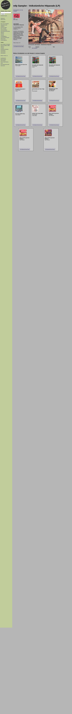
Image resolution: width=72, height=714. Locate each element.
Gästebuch (3, 18)
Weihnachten (3, 38)
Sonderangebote (4, 40)
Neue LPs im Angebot (5, 23)
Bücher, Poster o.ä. (4, 55)
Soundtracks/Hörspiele (5, 37)
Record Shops (3, 59)
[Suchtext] (6, 12)
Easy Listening (3, 28)
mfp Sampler (34, 48)
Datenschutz (3, 19)
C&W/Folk (2, 26)
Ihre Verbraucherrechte (5, 64)
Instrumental (3, 51)
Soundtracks (3, 50)
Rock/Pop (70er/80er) (4, 49)
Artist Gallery (3, 60)
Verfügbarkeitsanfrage (18, 46)
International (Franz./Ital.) (5, 31)
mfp (14, 18)
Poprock (2, 35)
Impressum (3, 65)
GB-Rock (2, 32)
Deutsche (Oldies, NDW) (5, 45)
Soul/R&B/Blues (4, 36)
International (3, 53)
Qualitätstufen (3, 58)
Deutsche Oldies (4, 27)
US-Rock (2, 33)
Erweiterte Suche (4, 15)
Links (2, 63)
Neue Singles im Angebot (5, 44)
